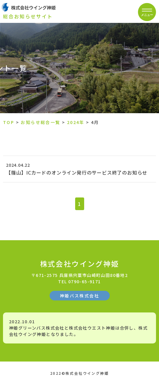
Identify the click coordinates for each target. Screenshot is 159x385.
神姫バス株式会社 (79, 296)
